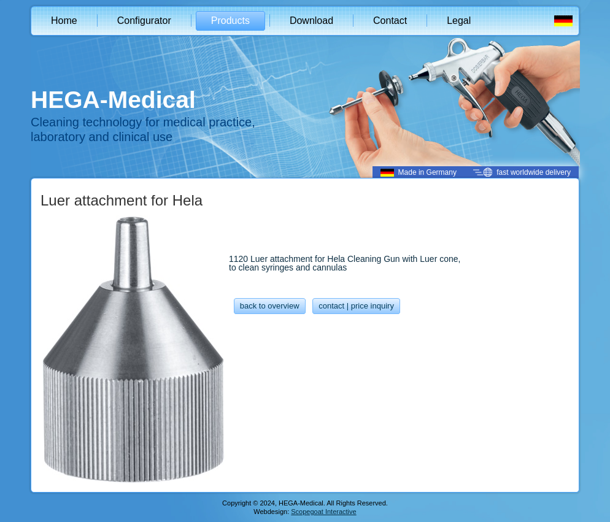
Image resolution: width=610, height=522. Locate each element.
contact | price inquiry (356, 305)
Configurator (144, 20)
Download (311, 20)
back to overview (269, 305)
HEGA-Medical (113, 99)
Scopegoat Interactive (323, 511)
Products (230, 20)
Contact (390, 20)
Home (64, 20)
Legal (459, 20)
